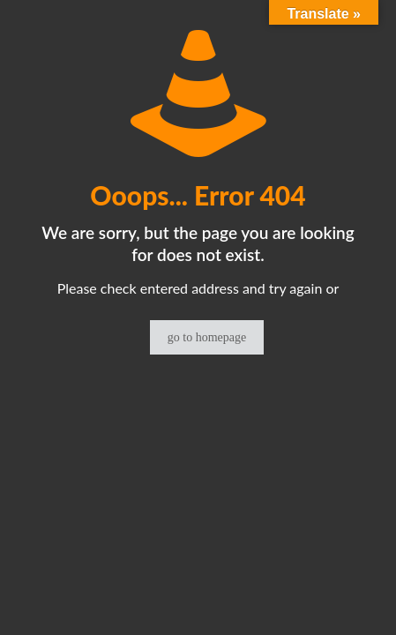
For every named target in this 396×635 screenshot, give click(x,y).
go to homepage (207, 337)
